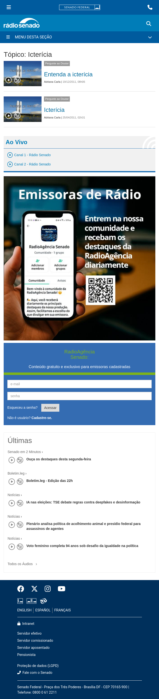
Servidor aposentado (33, 648)
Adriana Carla (52, 81)
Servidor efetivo (29, 633)
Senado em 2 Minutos (24, 452)
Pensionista (26, 655)
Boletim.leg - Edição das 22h (49, 481)
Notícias (14, 495)
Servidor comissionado (35, 641)
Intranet (25, 624)
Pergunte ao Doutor (57, 63)
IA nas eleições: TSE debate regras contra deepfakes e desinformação (83, 502)
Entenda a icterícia (68, 74)
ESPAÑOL (43, 610)
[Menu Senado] (8, 7)
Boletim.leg (16, 473)
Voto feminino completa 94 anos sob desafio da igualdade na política (82, 546)
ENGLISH (24, 610)
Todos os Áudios (23, 562)
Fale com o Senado (35, 673)
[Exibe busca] (148, 24)
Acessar (50, 408)
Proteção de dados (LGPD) (38, 666)
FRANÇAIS (62, 610)
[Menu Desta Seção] (79, 37)
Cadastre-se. (42, 418)
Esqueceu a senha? (22, 407)
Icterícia (54, 109)
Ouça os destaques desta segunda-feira (58, 459)
